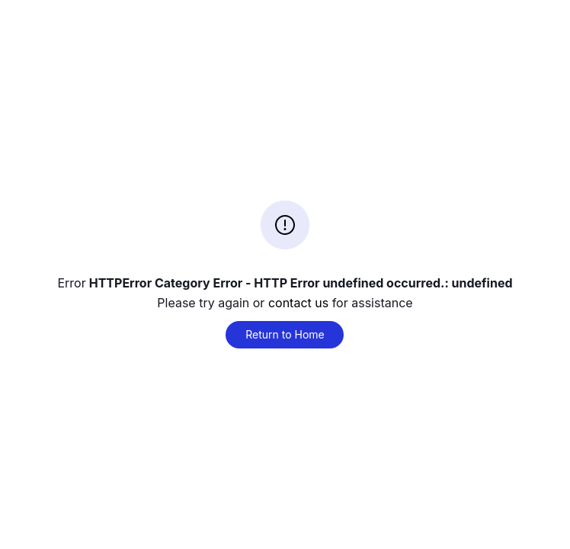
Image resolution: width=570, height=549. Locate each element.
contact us (298, 302)
